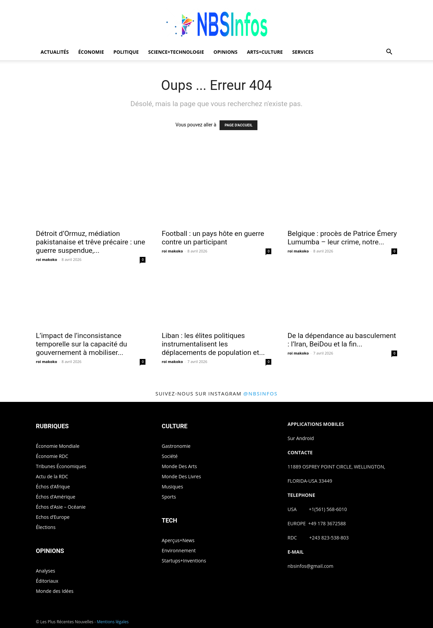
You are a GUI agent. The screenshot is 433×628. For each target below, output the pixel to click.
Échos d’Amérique (55, 496)
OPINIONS (225, 52)
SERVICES (303, 52)
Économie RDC (52, 456)
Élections (45, 527)
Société (170, 456)
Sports (169, 496)
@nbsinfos (260, 393)
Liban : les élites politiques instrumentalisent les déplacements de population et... (213, 344)
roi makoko (46, 259)
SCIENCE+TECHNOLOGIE (176, 52)
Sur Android (301, 438)
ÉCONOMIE (91, 52)
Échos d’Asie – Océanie (61, 507)
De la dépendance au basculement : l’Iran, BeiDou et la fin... (342, 340)
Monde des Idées (54, 591)
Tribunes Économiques (61, 466)
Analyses (45, 570)
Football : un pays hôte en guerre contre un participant (213, 238)
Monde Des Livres (181, 476)
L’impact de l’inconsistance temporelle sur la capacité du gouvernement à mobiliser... (81, 344)
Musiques (172, 486)
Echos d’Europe (53, 517)
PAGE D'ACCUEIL (239, 125)
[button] (389, 52)
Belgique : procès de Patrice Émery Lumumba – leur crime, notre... (342, 238)
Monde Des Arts (179, 466)
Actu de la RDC (52, 476)
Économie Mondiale (57, 446)
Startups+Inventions (184, 560)
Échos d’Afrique (53, 486)
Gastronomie (176, 446)
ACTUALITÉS (55, 52)
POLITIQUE (126, 52)
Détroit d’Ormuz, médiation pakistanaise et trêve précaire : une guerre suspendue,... (90, 242)
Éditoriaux (47, 581)
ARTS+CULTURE (265, 52)
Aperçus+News (178, 540)
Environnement (179, 550)
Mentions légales (113, 622)
